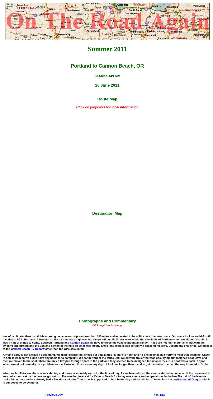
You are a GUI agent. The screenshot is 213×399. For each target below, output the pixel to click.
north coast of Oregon (187, 379)
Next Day (159, 394)
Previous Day (54, 394)
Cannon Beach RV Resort (27, 348)
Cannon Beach (79, 342)
